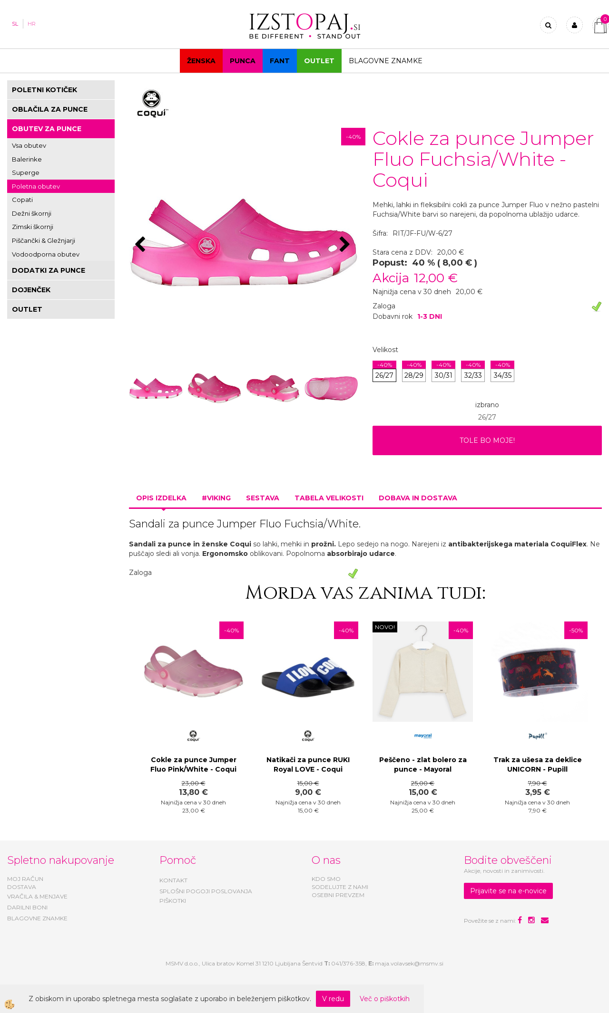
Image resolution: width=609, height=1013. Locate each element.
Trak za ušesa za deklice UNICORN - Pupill (537, 764)
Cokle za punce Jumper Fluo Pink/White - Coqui (193, 764)
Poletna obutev (36, 186)
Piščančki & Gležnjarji (43, 240)
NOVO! (385, 627)
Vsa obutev (29, 145)
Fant (280, 61)
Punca (242, 61)
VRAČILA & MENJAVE (37, 896)
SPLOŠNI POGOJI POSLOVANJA (205, 891)
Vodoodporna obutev (45, 254)
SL (15, 23)
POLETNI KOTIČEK (44, 90)
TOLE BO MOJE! (487, 440)
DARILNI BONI (27, 907)
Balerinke (27, 159)
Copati (22, 199)
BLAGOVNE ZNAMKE (37, 918)
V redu (333, 998)
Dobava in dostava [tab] (418, 498)
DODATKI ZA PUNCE (48, 270)
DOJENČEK (31, 290)
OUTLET (319, 61)
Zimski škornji (32, 226)
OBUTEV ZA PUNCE (46, 128)
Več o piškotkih (385, 998)
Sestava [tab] (262, 498)
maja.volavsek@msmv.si (409, 963)
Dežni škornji (31, 213)
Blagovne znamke (385, 61)
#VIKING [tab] (216, 498)
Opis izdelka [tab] (161, 498)
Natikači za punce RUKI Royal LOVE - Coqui (308, 764)
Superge (25, 172)
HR (32, 23)
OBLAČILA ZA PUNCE (50, 109)
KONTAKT (173, 880)
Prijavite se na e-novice (508, 891)
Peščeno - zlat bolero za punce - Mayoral (423, 764)
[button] (346, 245)
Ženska (201, 61)
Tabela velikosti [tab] (329, 498)
